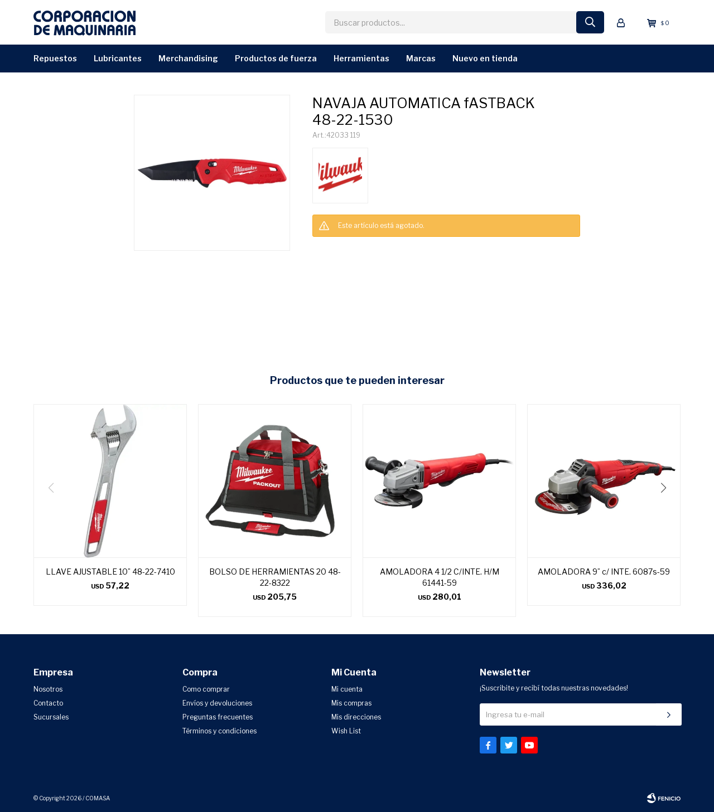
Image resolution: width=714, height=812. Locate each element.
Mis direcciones (356, 717)
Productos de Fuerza (276, 58)
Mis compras (351, 703)
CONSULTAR (329, 248)
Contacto (48, 703)
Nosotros (47, 689)
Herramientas (361, 58)
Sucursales (51, 717)
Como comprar (206, 689)
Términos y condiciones (219, 731)
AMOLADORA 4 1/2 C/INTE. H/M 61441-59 (439, 577)
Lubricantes (118, 58)
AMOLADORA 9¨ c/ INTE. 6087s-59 (604, 571)
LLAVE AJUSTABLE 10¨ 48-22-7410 (110, 571)
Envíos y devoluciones (217, 703)
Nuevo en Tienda (485, 58)
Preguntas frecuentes (217, 717)
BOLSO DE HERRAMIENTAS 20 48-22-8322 (275, 577)
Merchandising (188, 58)
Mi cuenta (347, 689)
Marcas (421, 58)
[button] (667, 510)
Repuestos (55, 58)
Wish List (346, 731)
